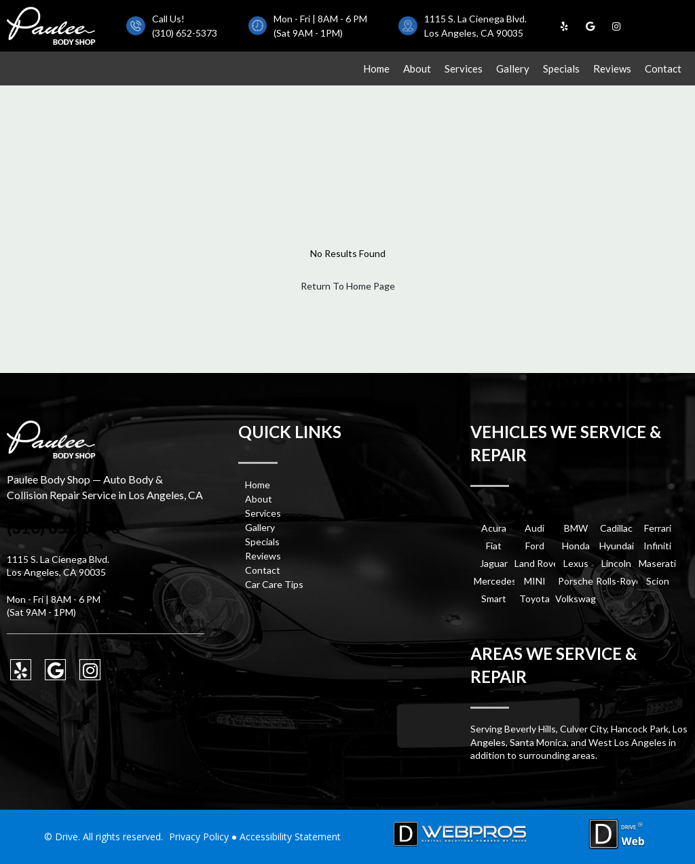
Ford (534, 545)
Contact (663, 68)
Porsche (575, 581)
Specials (561, 68)
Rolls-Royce (616, 581)
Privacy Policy (199, 836)
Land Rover (534, 563)
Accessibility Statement (290, 836)
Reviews (612, 68)
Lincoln (616, 563)
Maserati (657, 563)
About (417, 68)
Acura (493, 528)
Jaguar (494, 563)
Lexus (575, 563)
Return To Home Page (348, 286)
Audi (534, 528)
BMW (576, 528)
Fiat (494, 545)
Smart (493, 598)
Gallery (512, 68)
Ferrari (657, 528)
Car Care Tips (274, 584)
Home (376, 68)
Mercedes (494, 581)
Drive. (67, 836)
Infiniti (657, 545)
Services (464, 68)
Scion (657, 581)
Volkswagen (575, 598)
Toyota (534, 598)
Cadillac (616, 528)
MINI (535, 581)
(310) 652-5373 (184, 33)
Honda (576, 545)
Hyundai (616, 545)
